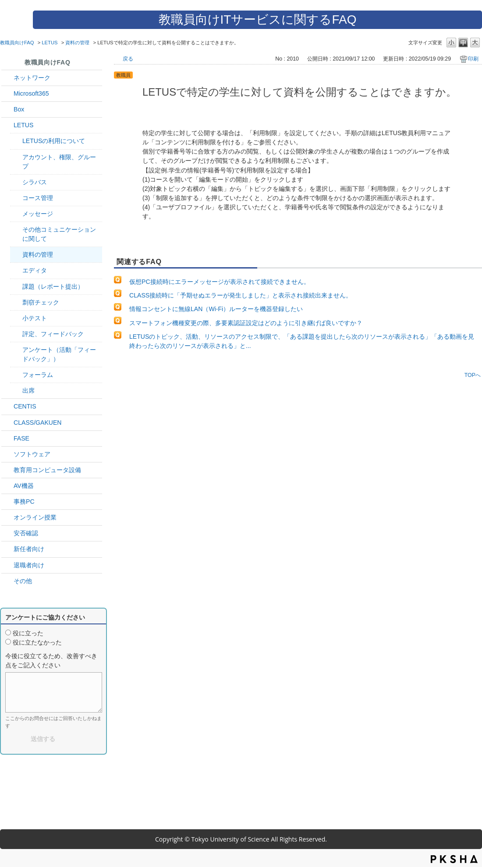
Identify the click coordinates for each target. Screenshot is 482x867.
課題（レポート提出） (53, 286)
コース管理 (37, 197)
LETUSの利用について (53, 140)
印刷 (473, 59)
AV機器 (24, 485)
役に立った (28, 633)
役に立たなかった (37, 642)
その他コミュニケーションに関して (59, 234)
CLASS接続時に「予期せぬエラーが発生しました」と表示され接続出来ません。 (240, 295)
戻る (128, 59)
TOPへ (472, 375)
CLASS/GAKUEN (38, 422)
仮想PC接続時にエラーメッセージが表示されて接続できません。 (219, 281)
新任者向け (29, 548)
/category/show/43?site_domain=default (7, 109)
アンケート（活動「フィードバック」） (59, 354)
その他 (23, 580)
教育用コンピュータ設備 (47, 469)
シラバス (34, 182)
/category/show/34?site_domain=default (7, 77)
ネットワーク (32, 77)
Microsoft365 (31, 93)
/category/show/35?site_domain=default (7, 501)
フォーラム (37, 374)
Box (19, 109)
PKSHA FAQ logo (454, 859)
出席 (28, 390)
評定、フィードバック (53, 333)
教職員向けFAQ (17, 42)
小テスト (34, 318)
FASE (21, 438)
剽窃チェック (40, 302)
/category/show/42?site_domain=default (7, 125)
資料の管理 (77, 42)
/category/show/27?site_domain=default (7, 438)
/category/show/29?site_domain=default (7, 93)
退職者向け (29, 565)
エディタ (34, 270)
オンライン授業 (35, 517)
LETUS (49, 42)
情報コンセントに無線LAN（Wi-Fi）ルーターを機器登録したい (216, 308)
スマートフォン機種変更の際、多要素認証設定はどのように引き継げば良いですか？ (245, 322)
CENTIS (25, 406)
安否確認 (26, 533)
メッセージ (37, 213)
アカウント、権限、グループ (59, 162)
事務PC (24, 501)
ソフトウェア (32, 454)
